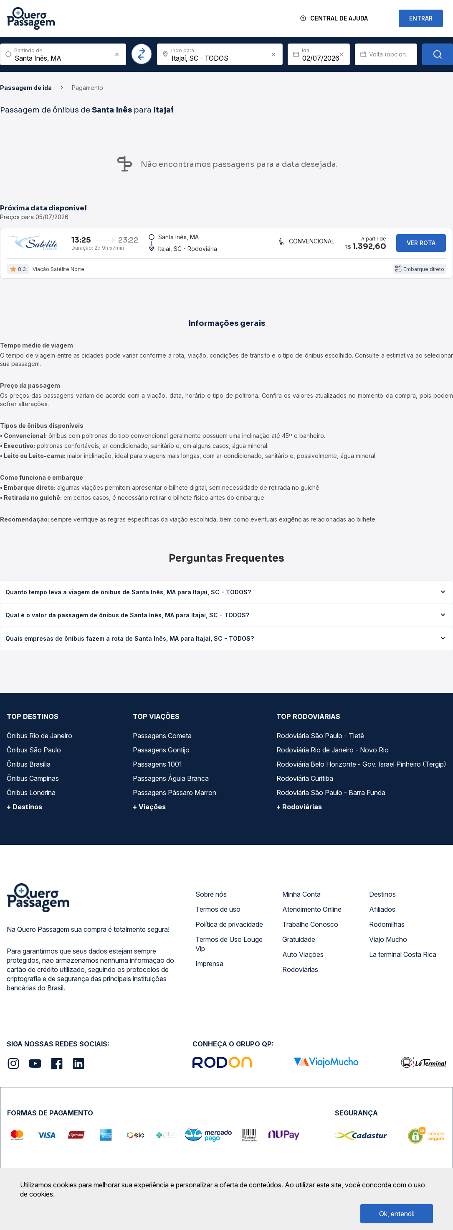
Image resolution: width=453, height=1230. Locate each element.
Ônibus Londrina (31, 797)
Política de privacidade (229, 929)
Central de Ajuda (339, 18)
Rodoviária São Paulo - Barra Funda (330, 797)
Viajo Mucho (388, 944)
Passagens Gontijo (161, 755)
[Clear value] (341, 54)
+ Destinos (24, 812)
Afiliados (382, 914)
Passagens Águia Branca (171, 783)
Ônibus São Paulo (34, 755)
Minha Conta (301, 899)
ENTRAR (421, 18)
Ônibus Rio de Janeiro (39, 740)
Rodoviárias (300, 974)
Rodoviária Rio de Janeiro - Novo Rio (332, 755)
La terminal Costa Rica (402, 959)
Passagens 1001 (157, 769)
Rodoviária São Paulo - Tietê (320, 740)
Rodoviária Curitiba (304, 783)
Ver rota (421, 245)
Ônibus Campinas (33, 783)
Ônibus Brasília (29, 769)
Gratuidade (298, 944)
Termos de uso (217, 914)
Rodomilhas (387, 929)
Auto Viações (303, 959)
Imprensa (209, 968)
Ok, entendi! (397, 1214)
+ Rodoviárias (299, 812)
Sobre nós (211, 899)
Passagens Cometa (162, 740)
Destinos (382, 899)
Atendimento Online (312, 914)
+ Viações (149, 812)
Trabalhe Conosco (310, 929)
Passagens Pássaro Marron (174, 797)
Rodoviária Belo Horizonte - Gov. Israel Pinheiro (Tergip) (361, 769)
